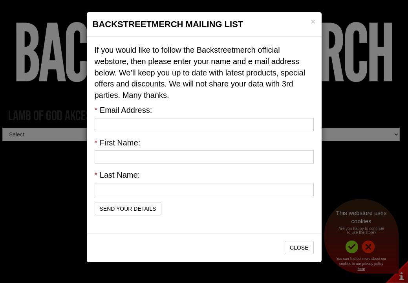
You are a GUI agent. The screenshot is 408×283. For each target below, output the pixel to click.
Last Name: (117, 175)
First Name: (118, 142)
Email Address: (123, 110)
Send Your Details (128, 209)
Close (299, 247)
